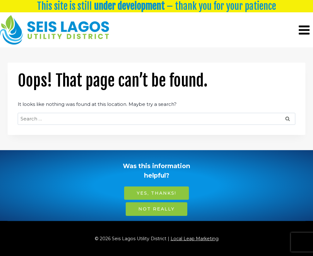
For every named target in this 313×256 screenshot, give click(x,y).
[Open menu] (304, 30)
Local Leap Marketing (195, 238)
